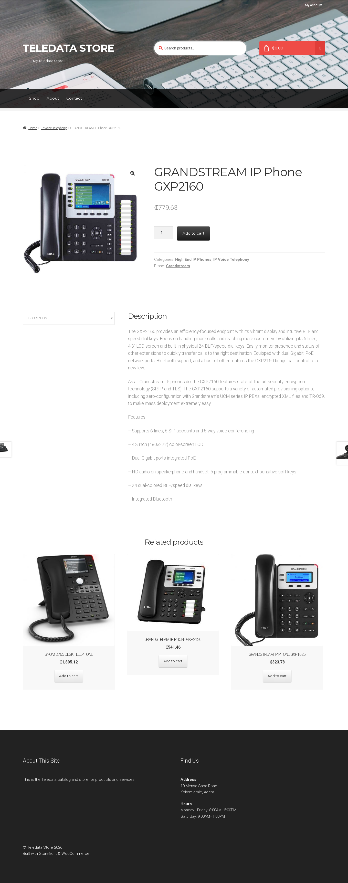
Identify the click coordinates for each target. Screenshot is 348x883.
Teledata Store (68, 48)
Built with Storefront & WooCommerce (56, 852)
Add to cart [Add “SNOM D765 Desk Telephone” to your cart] (68, 675)
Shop (34, 98)
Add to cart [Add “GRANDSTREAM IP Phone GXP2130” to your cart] (174, 661)
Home (32, 128)
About (53, 98)
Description (36, 318)
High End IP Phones (193, 259)
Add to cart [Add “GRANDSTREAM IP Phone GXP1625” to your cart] (279, 675)
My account (313, 5)
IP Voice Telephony (54, 128)
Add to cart (193, 233)
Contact (74, 98)
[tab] (69, 318)
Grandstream (178, 266)
